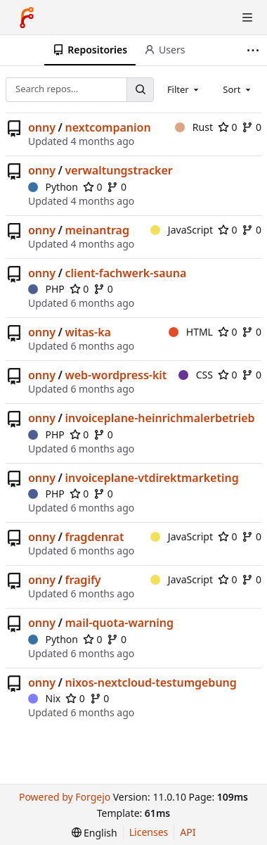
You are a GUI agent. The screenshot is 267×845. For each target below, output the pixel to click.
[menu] (94, 832)
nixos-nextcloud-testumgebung (150, 682)
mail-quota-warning (119, 623)
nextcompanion (107, 127)
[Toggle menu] (247, 17)
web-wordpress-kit (116, 375)
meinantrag (97, 230)
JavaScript (181, 229)
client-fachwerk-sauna (125, 273)
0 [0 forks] (251, 127)
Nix (44, 698)
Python (53, 186)
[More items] (254, 50)
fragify (82, 580)
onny (42, 127)
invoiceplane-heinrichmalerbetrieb (159, 418)
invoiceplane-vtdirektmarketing (151, 478)
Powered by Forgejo (64, 796)
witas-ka (87, 332)
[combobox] (184, 89)
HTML (191, 331)
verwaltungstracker (118, 170)
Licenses (149, 832)
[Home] (26, 17)
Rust (194, 127)
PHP (46, 289)
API (187, 832)
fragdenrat (94, 537)
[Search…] (139, 89)
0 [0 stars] (227, 127)
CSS (195, 374)
